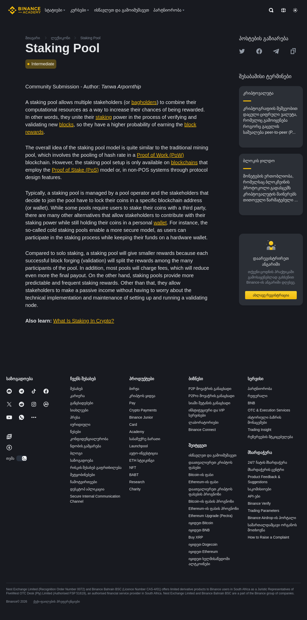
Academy (136, 432)
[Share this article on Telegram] (276, 51)
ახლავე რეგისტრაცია (271, 295)
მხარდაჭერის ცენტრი (266, 470)
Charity (134, 489)
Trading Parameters (263, 511)
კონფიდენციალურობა (89, 439)
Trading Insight (259, 430)
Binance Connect (202, 430)
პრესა (75, 417)
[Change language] (283, 10)
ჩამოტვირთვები (83, 482)
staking (104, 117)
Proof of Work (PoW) (160, 155)
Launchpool (138, 446)
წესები (75, 432)
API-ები (254, 496)
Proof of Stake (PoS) (75, 170)
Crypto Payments (143, 410)
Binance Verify (259, 503)
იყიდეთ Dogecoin (203, 544)
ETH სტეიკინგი (141, 460)
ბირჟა (134, 389)
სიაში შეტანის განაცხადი (209, 403)
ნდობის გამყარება (85, 446)
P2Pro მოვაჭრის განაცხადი (212, 396)
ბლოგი (76, 453)
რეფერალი (257, 396)
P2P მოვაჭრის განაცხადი (210, 389)
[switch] (21, 458)
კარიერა (77, 396)
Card (133, 424)
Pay (132, 403)
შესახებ (76, 389)
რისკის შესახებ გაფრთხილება (96, 468)
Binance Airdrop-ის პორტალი (272, 518)
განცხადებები (81, 403)
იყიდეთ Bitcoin (201, 523)
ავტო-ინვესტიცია (143, 453)
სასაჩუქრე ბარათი (144, 439)
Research (137, 482)
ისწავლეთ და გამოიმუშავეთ (212, 455)
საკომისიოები (259, 489)
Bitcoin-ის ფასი (201, 475)
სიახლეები (79, 410)
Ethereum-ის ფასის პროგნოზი (214, 509)
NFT (132, 468)
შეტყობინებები (82, 475)
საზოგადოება (81, 460)
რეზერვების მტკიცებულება (270, 437)
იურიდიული (80, 424)
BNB (251, 403)
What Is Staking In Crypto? (83, 321)
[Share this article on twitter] (242, 51)
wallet (160, 222)
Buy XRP (196, 537)
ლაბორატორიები (203, 422)
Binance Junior (141, 417)
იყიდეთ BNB (199, 530)
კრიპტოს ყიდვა (142, 396)
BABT (134, 475)
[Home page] (24, 10)
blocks (66, 124)
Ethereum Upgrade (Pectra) (211, 516)
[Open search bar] (269, 10)
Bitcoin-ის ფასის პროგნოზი (211, 501)
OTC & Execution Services (269, 410)
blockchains (184, 162)
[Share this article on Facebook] (259, 51)
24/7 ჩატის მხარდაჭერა (267, 462)
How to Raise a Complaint (268, 537)
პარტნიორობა (260, 389)
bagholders (144, 102)
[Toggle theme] (295, 10)
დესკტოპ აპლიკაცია (87, 489)
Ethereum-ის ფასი (203, 482)
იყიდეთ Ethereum (203, 552)
